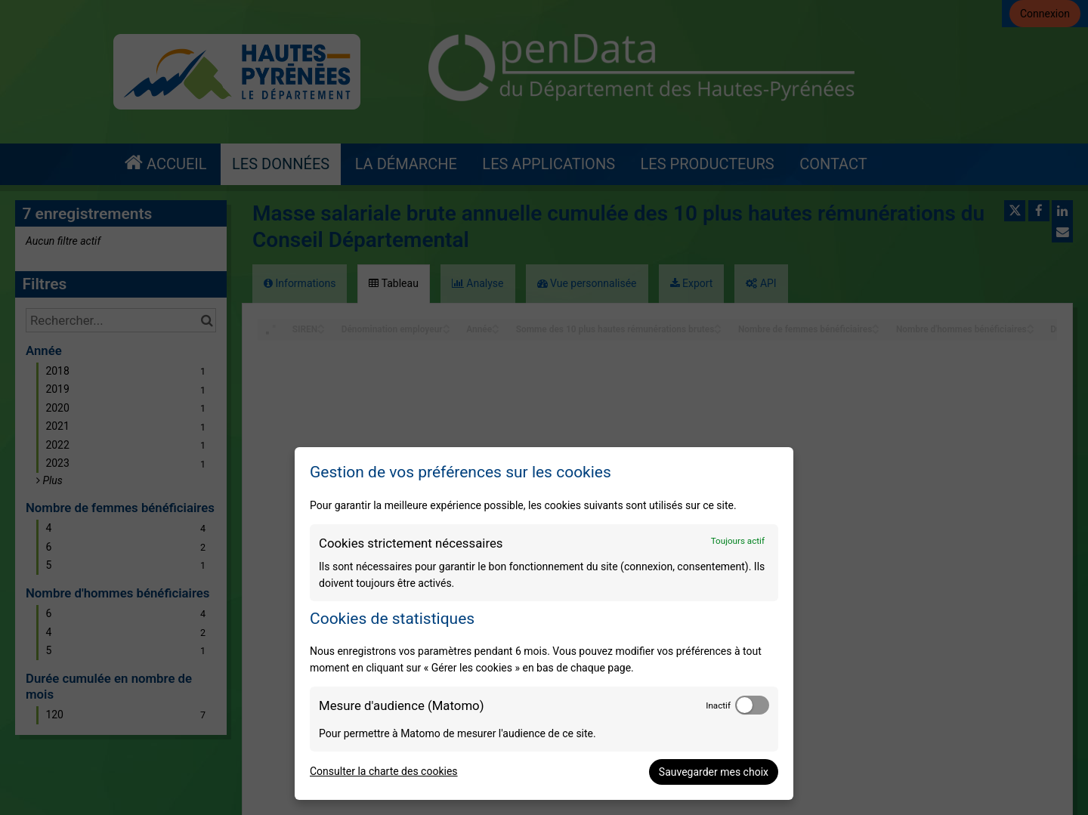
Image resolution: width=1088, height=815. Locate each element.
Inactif (718, 705)
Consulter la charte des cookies (384, 771)
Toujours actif (738, 541)
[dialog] (544, 623)
